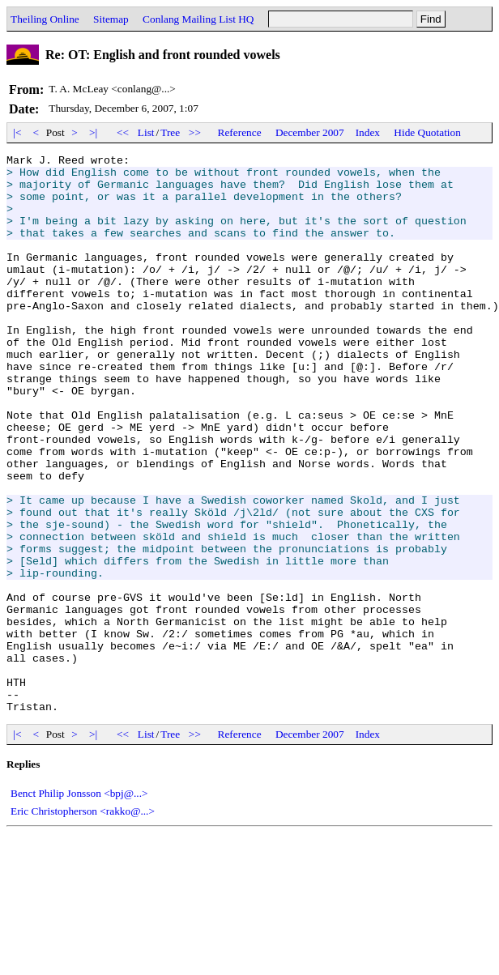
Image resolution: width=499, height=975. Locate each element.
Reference (240, 132)
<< (123, 132)
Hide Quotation (427, 132)
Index (368, 132)
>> (195, 132)
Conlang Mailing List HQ (198, 19)
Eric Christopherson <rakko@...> (83, 923)
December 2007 (309, 132)
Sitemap (111, 19)
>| (93, 132)
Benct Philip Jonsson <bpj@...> (79, 905)
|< (17, 132)
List (146, 132)
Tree (170, 132)
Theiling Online (45, 19)
